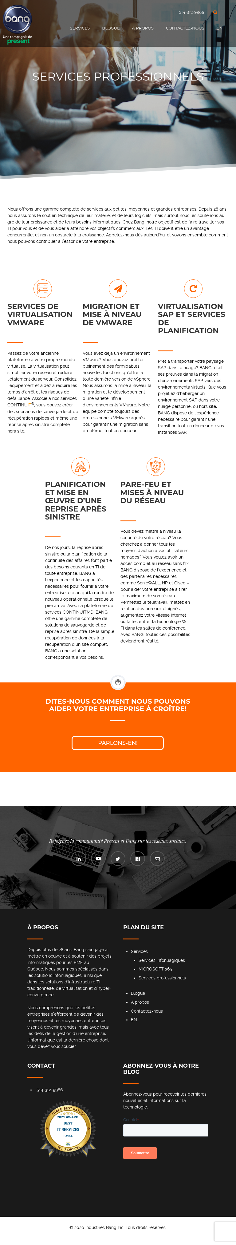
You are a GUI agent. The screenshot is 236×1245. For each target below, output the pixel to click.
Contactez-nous (185, 28)
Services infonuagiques (162, 960)
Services (80, 28)
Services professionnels (162, 977)
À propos (143, 28)
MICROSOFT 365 (155, 968)
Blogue (111, 28)
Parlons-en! (118, 743)
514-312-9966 (191, 12)
